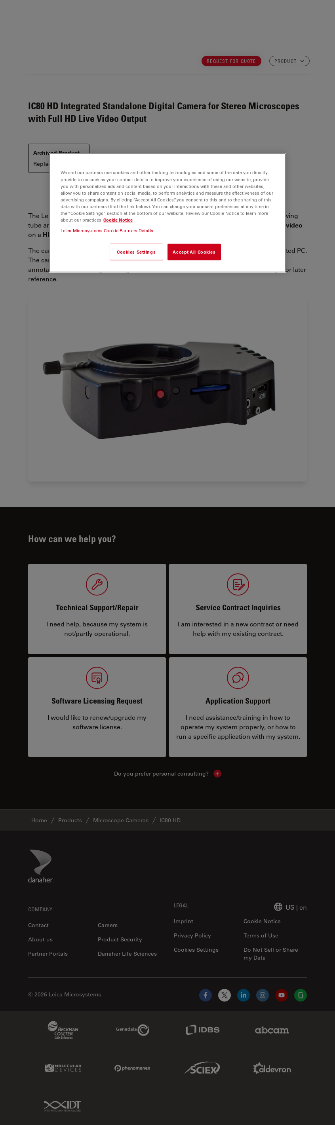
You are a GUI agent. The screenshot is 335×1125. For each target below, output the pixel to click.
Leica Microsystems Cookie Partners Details (107, 230)
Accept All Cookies (194, 252)
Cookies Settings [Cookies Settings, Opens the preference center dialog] (136, 252)
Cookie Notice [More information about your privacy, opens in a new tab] (118, 220)
